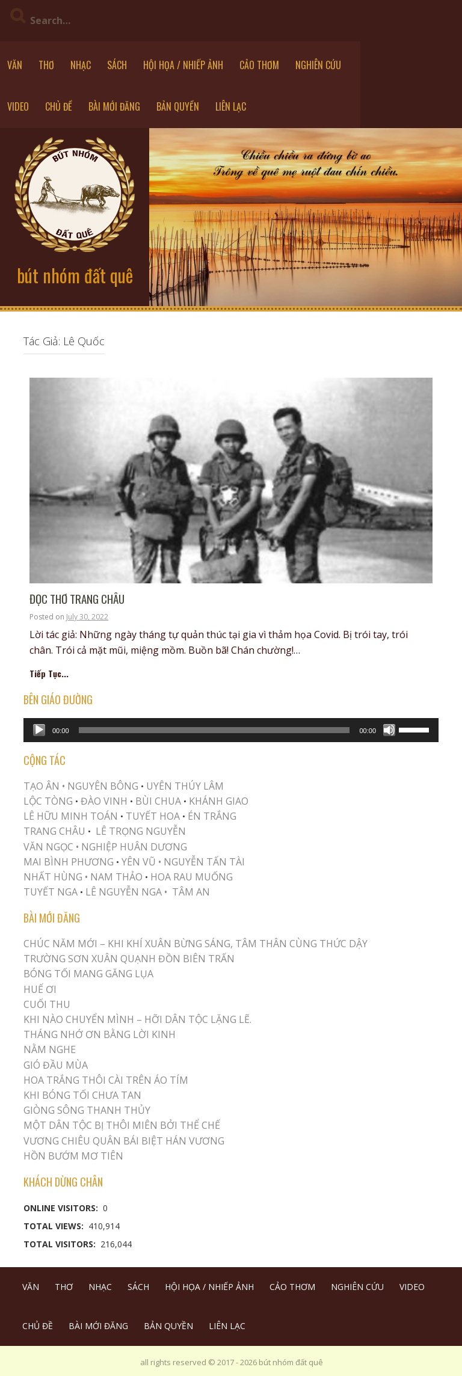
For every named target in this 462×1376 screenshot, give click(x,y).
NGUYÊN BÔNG (102, 786)
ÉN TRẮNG (212, 816)
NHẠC (80, 65)
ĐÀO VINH (104, 801)
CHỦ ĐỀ (58, 106)
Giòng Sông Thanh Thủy (86, 1110)
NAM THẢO (116, 876)
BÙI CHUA (158, 801)
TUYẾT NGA (51, 891)
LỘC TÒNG (48, 801)
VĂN (14, 65)
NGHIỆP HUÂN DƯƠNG (134, 846)
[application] (231, 730)
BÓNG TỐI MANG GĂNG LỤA (88, 973)
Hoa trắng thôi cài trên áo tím (105, 1080)
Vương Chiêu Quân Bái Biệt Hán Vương (123, 1140)
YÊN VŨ (139, 861)
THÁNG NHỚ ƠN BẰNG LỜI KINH (99, 1034)
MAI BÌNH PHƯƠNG (68, 861)
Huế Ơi (40, 989)
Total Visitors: (60, 1244)
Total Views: (54, 1226)
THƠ (46, 65)
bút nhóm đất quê (75, 275)
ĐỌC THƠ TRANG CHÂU (77, 599)
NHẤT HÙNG (52, 876)
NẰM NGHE (49, 1049)
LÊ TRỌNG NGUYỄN (141, 831)
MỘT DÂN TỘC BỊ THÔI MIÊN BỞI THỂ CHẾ (121, 1125)
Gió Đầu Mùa (55, 1065)
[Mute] (389, 730)
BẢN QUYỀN (177, 106)
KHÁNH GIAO (218, 801)
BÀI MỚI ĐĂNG (114, 106)
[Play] (39, 730)
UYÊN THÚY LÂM (184, 786)
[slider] (214, 730)
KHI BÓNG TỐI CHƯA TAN (82, 1095)
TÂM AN (191, 891)
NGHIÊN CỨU (318, 65)
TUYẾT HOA (153, 816)
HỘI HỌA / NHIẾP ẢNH (183, 65)
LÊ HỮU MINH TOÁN (70, 816)
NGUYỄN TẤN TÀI (204, 861)
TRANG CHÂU (54, 831)
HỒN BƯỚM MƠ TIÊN (73, 1156)
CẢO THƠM (259, 65)
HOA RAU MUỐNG (190, 876)
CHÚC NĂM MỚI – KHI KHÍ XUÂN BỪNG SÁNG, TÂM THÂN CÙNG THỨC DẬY (195, 943)
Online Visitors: (61, 1208)
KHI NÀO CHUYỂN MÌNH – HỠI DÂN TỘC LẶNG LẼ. (137, 1019)
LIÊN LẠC (230, 106)
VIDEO (18, 106)
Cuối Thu (46, 1004)
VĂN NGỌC (49, 846)
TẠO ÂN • (44, 786)
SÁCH (117, 65)
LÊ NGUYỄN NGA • (126, 891)
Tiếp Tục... (49, 673)
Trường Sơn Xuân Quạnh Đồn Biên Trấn (129, 958)
